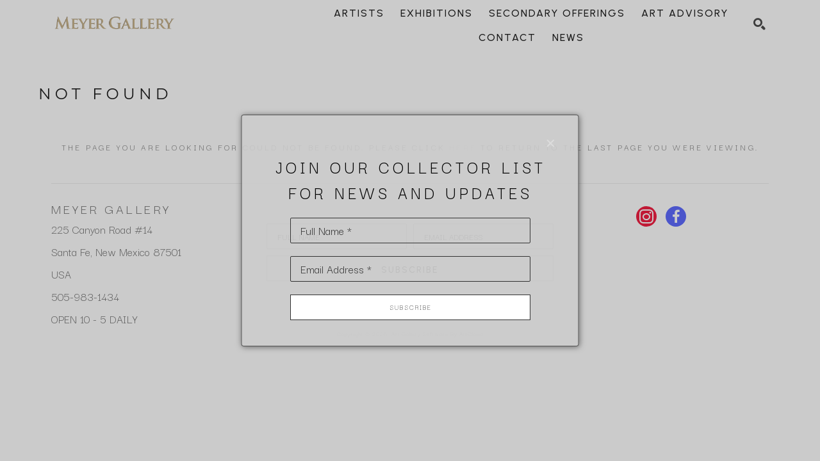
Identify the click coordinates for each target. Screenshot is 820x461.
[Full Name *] (410, 230)
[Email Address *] (410, 269)
